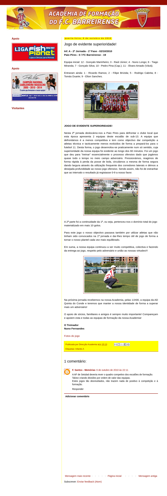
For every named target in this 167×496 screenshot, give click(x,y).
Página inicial (115, 476)
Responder (78, 389)
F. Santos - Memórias (83, 370)
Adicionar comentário (77, 396)
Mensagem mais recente (78, 476)
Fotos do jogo (72, 335)
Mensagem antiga (148, 476)
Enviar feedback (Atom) (89, 481)
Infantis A (79, 349)
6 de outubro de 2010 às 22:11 (112, 370)
